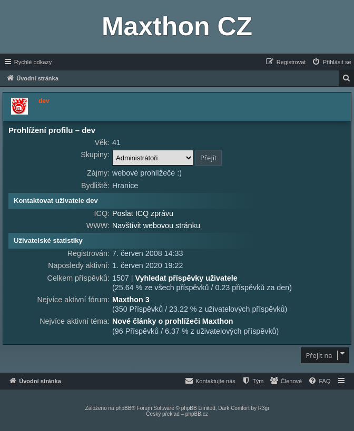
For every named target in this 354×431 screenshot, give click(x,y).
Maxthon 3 (131, 299)
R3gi (263, 408)
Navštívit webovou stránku (156, 225)
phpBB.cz (196, 414)
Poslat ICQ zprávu (142, 213)
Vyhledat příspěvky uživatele (186, 278)
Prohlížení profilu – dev (51, 130)
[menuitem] (331, 62)
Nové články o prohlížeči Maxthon (172, 321)
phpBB (123, 408)
